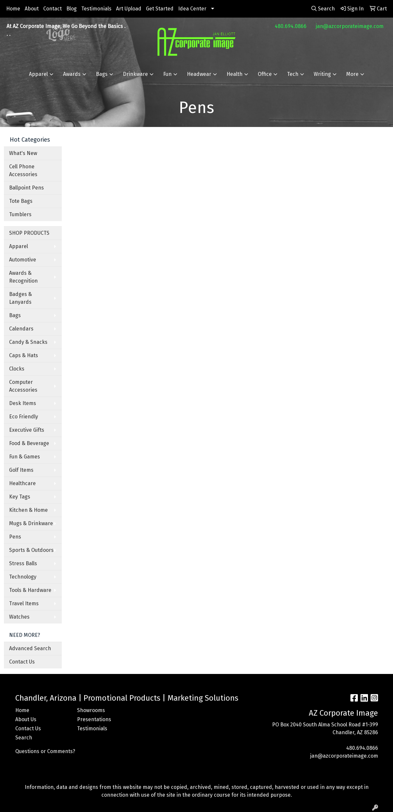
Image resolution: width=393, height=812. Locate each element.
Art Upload (128, 9)
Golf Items (21, 470)
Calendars (21, 329)
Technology (22, 577)
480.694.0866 (291, 26)
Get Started (160, 9)
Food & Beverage (29, 443)
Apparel (18, 246)
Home (13, 9)
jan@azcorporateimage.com (350, 26)
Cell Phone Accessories (23, 170)
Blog (71, 9)
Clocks (16, 369)
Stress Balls (23, 563)
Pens (15, 537)
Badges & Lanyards (20, 298)
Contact (52, 9)
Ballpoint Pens (26, 188)
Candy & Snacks (28, 342)
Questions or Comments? (45, 751)
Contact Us (22, 662)
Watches (19, 617)
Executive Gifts (26, 430)
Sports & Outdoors (31, 550)
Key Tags (19, 497)
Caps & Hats (23, 355)
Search (23, 738)
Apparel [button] (38, 74)
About (32, 9)
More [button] (352, 74)
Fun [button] (167, 74)
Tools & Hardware (30, 590)
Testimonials (96, 9)
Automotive (22, 260)
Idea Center (192, 9)
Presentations (94, 719)
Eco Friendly (23, 416)
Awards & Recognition (23, 277)
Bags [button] (102, 74)
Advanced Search (30, 648)
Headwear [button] (199, 74)
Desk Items (22, 403)
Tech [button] (292, 74)
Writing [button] (322, 74)
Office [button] (265, 74)
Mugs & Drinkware (31, 523)
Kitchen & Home (28, 510)
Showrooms (91, 710)
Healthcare (22, 483)
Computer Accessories (23, 386)
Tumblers (20, 214)
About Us (25, 719)
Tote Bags (21, 201)
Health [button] (234, 74)
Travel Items (24, 603)
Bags (15, 315)
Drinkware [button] (135, 74)
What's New (23, 153)
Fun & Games (24, 457)
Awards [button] (72, 74)
